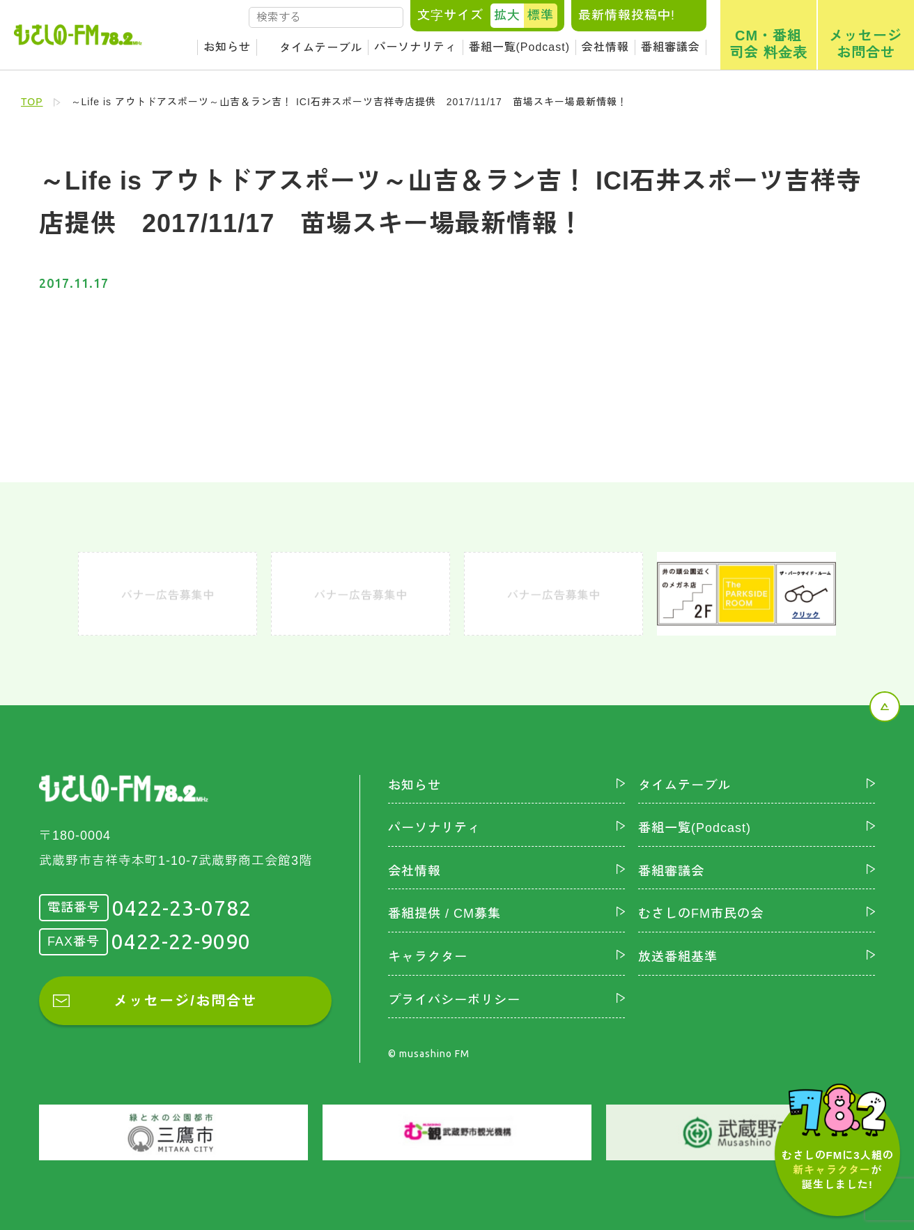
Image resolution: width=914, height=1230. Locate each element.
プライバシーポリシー (454, 1000)
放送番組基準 (678, 957)
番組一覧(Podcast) (519, 47)
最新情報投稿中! (626, 15)
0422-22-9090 (181, 941)
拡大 (507, 15)
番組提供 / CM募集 (444, 914)
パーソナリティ (415, 47)
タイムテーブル (320, 48)
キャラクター (427, 957)
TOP (32, 101)
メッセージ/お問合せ (185, 1000)
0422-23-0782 (181, 908)
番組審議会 (670, 47)
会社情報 (605, 47)
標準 (540, 15)
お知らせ (227, 47)
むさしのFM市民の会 (701, 914)
